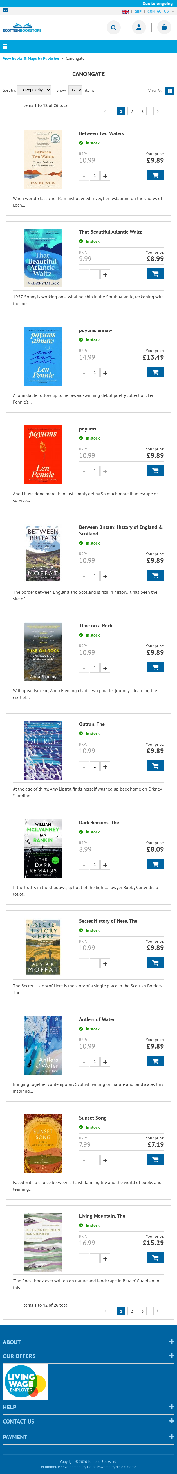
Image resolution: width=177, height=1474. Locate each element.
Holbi (91, 1466)
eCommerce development (61, 1466)
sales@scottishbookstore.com (7, 10)
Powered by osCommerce (116, 1466)
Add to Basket (155, 175)
